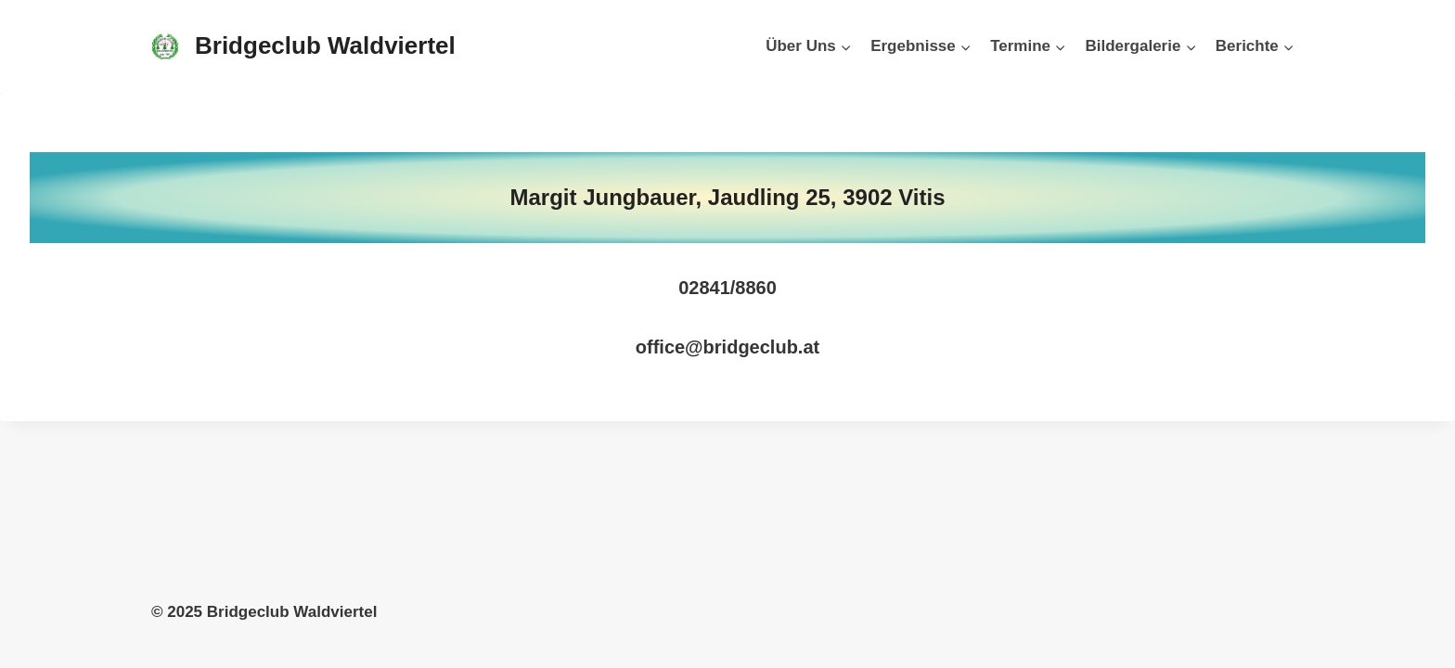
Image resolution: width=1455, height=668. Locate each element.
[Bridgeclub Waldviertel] (303, 46)
